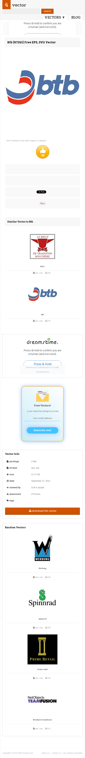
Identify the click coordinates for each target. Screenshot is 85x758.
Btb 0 (42, 267)
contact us (56, 753)
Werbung (42, 568)
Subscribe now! (42, 430)
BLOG (76, 17)
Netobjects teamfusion (42, 720)
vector (19, 5)
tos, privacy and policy (73, 753)
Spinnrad (43, 619)
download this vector (42, 510)
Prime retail (42, 669)
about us (45, 753)
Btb (42, 315)
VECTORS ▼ (55, 17)
